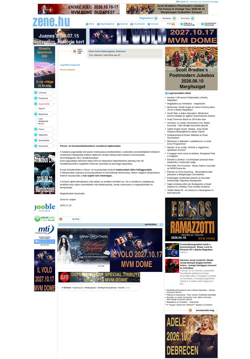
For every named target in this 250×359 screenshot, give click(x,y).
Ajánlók (122, 24)
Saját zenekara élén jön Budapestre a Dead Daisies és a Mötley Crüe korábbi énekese (189, 185)
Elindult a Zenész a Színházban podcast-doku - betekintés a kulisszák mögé (191, 160)
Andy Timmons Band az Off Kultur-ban (186, 119)
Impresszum (78, 288)
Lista (40, 119)
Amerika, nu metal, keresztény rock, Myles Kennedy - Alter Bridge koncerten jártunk (188, 124)
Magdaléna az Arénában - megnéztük (186, 103)
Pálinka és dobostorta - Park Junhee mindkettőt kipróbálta (191, 295)
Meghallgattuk (105, 24)
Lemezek (42, 93)
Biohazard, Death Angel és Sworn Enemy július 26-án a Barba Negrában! (191, 108)
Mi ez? (41, 124)
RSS (171, 24)
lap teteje (75, 219)
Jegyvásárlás (44, 104)
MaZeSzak (43, 114)
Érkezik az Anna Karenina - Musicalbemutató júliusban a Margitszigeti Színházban (190, 173)
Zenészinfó (43, 146)
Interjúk (153, 24)
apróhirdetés (152, 224)
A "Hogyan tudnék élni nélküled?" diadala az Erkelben (190, 305)
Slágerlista (42, 135)
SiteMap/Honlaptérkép (107, 288)
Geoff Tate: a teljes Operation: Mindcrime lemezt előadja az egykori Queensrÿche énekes (191, 114)
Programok (43, 98)
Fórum (41, 129)
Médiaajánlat (90, 288)
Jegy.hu (41, 108)
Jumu (127, 288)
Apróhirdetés (43, 140)
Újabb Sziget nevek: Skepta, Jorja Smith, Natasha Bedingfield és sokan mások (188, 130)
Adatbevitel (43, 121)
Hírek (90, 24)
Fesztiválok (137, 24)
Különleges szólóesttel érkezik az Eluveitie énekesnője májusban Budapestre (188, 179)
